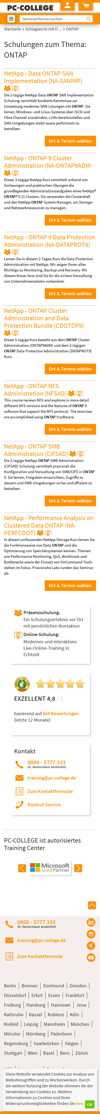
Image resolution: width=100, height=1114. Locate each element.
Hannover (61, 1005)
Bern (65, 1053)
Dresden (78, 986)
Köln (74, 1014)
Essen (54, 995)
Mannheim (54, 1024)
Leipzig (31, 1024)
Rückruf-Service (44, 804)
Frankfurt (75, 995)
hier (79, 1103)
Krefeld (11, 1024)
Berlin (10, 986)
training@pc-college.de (51, 778)
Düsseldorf (15, 995)
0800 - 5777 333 (46, 764)
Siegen (71, 1043)
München (80, 1024)
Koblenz (56, 1014)
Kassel (35, 1014)
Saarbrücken (46, 1043)
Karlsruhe (13, 1014)
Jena (81, 1005)
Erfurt (37, 995)
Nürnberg (35, 1034)
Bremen (30, 986)
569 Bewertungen (61, 713)
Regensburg (16, 1043)
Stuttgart (13, 1053)
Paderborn (61, 1034)
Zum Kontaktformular (50, 791)
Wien (33, 1053)
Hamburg (35, 1005)
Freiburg (12, 1005)
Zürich (81, 1053)
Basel (48, 1053)
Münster (12, 1034)
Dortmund (53, 986)
